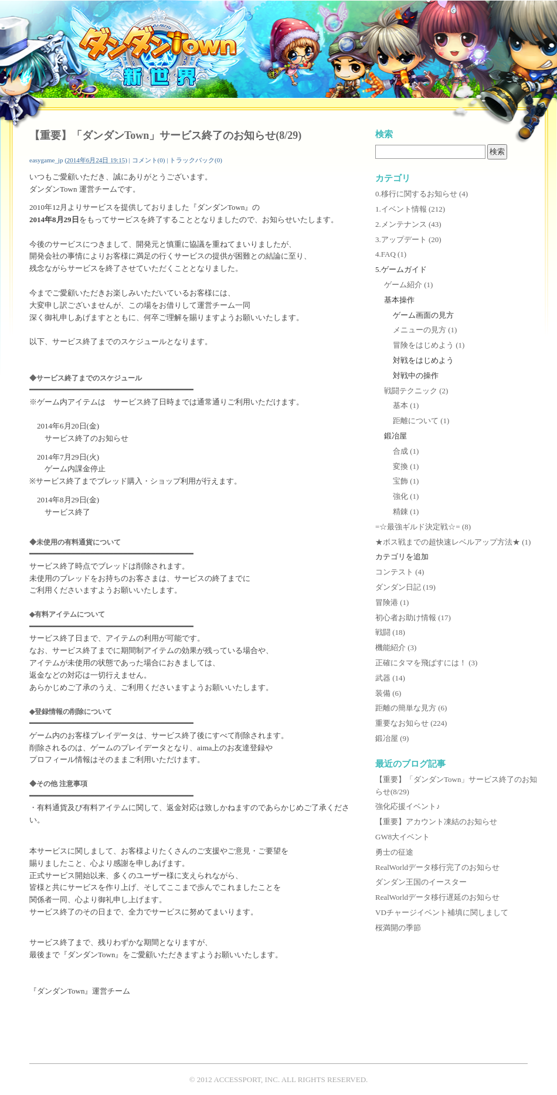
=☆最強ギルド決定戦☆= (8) (423, 526)
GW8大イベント (402, 836)
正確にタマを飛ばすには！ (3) (426, 662)
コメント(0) (148, 160)
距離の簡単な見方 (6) (411, 707)
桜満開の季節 (398, 927)
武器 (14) (390, 678)
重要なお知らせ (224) (411, 723)
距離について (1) (421, 420)
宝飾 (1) (406, 481)
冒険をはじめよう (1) (428, 345)
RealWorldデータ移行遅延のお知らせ (437, 897)
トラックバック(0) (195, 160)
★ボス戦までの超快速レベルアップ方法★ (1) (453, 542)
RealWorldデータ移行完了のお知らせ (437, 867)
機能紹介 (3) (395, 647)
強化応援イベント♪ (407, 806)
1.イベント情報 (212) (410, 209)
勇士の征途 (394, 852)
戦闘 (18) (390, 632)
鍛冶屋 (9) (392, 738)
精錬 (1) (406, 511)
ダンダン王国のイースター (421, 882)
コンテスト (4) (399, 571)
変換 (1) (406, 466)
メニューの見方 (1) (425, 329)
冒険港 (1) (392, 602)
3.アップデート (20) (408, 239)
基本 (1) (406, 405)
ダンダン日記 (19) (405, 587)
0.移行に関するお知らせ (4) (421, 193)
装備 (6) (388, 693)
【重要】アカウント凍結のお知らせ (436, 821)
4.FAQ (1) (390, 254)
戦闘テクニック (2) (416, 390)
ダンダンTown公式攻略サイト (157, 50)
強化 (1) (406, 496)
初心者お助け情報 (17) (413, 617)
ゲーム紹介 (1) (408, 284)
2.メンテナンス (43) (408, 224)
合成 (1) (406, 451)
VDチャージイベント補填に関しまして (441, 912)
